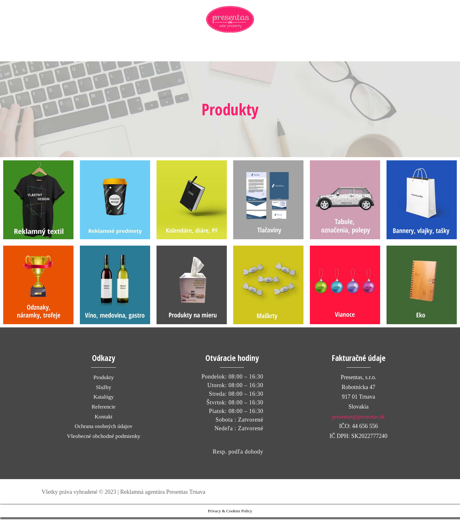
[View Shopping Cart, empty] (389, 52)
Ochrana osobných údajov (103, 428)
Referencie (103, 409)
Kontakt (103, 419)
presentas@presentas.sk (358, 419)
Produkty (103, 380)
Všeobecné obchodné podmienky (103, 438)
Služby (103, 389)
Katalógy (103, 399)
